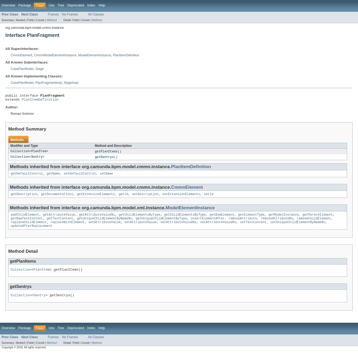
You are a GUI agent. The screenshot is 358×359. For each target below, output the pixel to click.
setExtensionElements (181, 197)
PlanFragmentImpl (48, 83)
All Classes (96, 14)
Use (51, 5)
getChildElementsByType (139, 218)
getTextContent (60, 222)
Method (52, 20)
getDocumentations (57, 197)
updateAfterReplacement (31, 231)
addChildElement (25, 218)
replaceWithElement (67, 227)
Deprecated (75, 5)
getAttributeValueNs (97, 218)
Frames (53, 14)
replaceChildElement (29, 227)
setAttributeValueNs (178, 227)
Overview (8, 5)
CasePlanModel (22, 69)
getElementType (251, 218)
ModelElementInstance (94, 55)
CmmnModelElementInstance (55, 55)
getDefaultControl (27, 176)
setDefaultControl (80, 176)
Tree (61, 5)
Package (24, 5)
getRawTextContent (27, 222)
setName (106, 176)
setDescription (145, 197)
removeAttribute (242, 222)
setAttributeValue (104, 227)
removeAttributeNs (277, 222)
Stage (39, 69)
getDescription (24, 197)
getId (123, 197)
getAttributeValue (59, 218)
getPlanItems (106, 153)
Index (91, 5)
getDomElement (222, 218)
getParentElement (317, 218)
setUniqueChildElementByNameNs (297, 227)
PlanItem (38, 153)
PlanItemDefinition (126, 55)
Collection (19, 153)
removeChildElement (314, 222)
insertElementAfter (208, 222)
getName (53, 176)
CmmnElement (21, 55)
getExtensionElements (96, 197)
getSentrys (104, 159)
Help (101, 5)
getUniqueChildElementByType (161, 222)
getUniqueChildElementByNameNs (104, 222)
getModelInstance (283, 218)
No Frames (70, 14)
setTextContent (253, 227)
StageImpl (71, 83)
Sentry (37, 159)
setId (209, 197)
